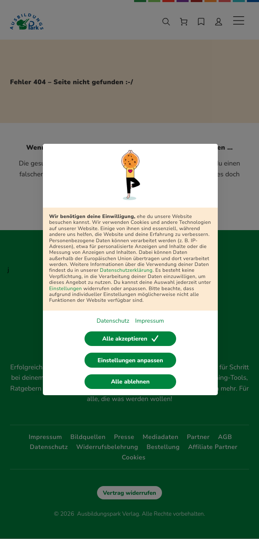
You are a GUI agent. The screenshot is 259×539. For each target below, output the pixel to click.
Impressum (149, 321)
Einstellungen (65, 289)
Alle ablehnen (130, 382)
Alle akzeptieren (130, 339)
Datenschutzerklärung (126, 270)
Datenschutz (113, 321)
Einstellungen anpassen (130, 360)
